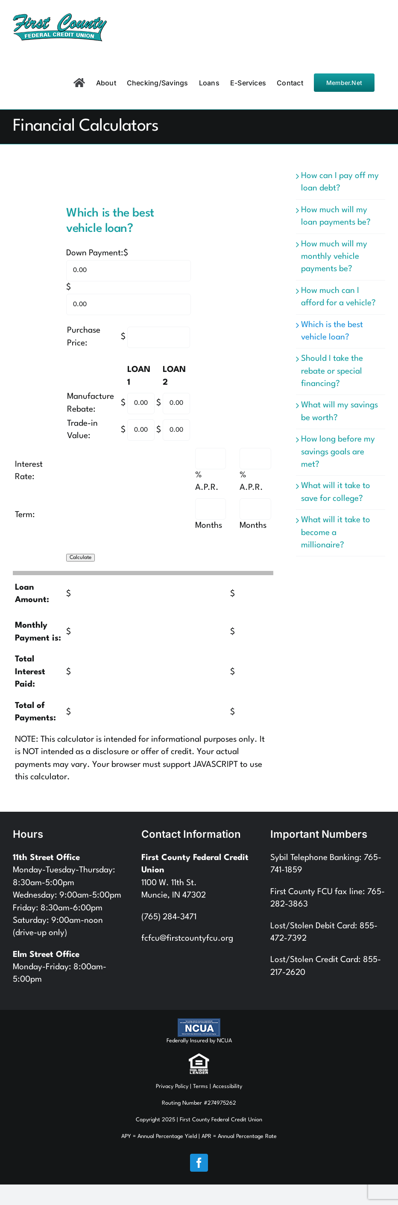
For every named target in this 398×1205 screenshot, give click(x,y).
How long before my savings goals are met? (338, 452)
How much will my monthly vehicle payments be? (334, 257)
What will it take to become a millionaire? (335, 533)
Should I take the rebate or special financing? (332, 371)
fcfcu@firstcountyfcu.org (187, 938)
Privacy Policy (172, 1086)
